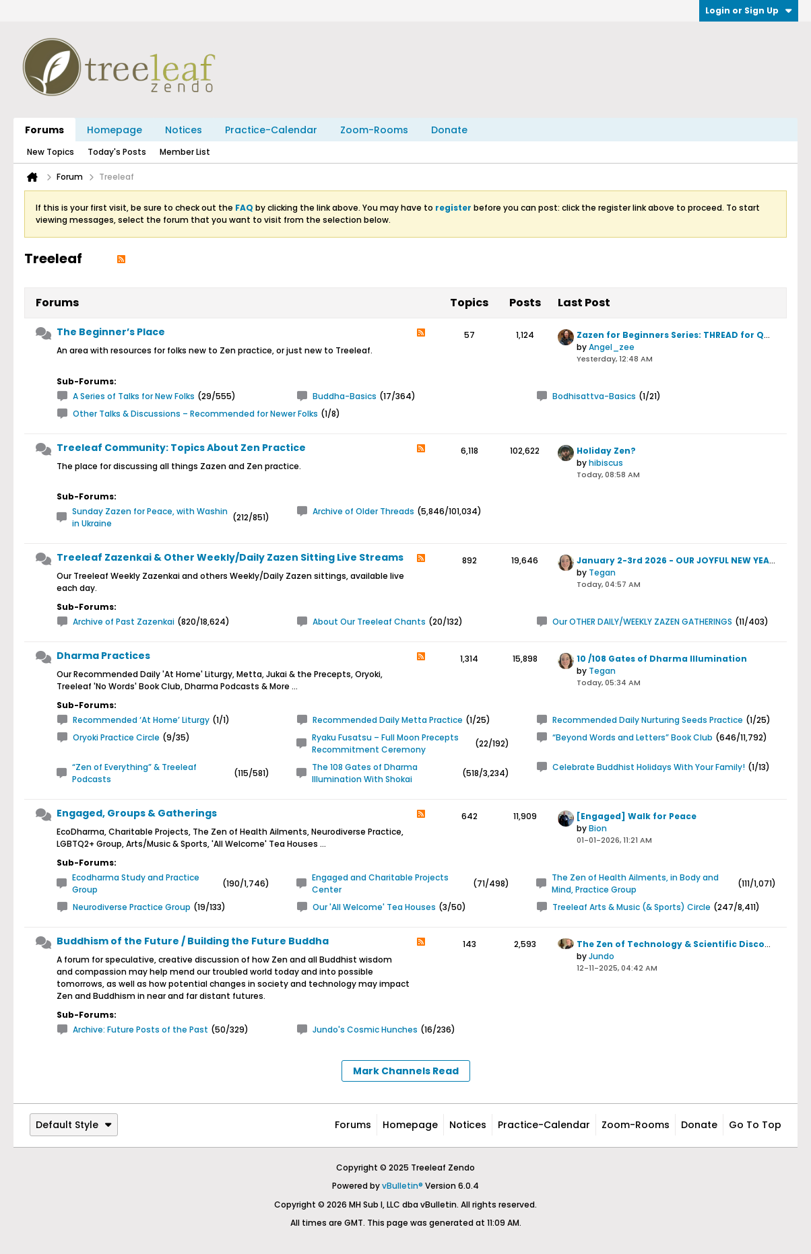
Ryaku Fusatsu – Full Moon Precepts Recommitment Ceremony (385, 743)
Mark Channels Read (406, 1071)
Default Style (74, 1124)
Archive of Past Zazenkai (123, 621)
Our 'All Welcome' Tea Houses (374, 907)
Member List (185, 152)
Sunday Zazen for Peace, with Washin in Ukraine (150, 517)
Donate (449, 130)
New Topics (50, 152)
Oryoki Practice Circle (116, 737)
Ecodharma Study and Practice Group (135, 883)
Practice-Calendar (271, 130)
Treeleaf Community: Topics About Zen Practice (181, 447)
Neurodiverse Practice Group (132, 907)
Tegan (602, 572)
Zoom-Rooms (374, 130)
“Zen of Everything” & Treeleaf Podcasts (134, 773)
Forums (44, 130)
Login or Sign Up (748, 10)
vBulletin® (402, 1185)
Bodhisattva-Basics (594, 396)
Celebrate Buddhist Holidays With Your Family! (648, 767)
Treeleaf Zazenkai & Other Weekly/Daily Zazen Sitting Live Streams (230, 557)
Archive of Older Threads (363, 511)
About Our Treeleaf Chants (369, 621)
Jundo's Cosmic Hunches (365, 1029)
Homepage (114, 130)
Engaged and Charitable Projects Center (380, 883)
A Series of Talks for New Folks (134, 396)
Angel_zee (612, 347)
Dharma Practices (103, 655)
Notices (183, 130)
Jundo (601, 956)
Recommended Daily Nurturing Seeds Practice (647, 720)
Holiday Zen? (606, 450)
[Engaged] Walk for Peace (636, 816)
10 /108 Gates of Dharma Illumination (662, 658)
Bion (598, 828)
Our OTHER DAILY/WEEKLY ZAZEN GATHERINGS (642, 621)
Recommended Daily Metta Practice (388, 720)
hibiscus (606, 462)
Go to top (755, 1124)
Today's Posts (117, 152)
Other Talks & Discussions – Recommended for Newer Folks (195, 413)
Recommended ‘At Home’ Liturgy (141, 720)
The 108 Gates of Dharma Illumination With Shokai (365, 773)
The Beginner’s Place (111, 332)
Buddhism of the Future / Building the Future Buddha (193, 941)
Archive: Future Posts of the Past (140, 1029)
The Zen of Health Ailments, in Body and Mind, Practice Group (635, 883)
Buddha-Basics (345, 396)
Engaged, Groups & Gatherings (137, 813)
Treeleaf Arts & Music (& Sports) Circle (631, 907)
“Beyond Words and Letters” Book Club (632, 737)
